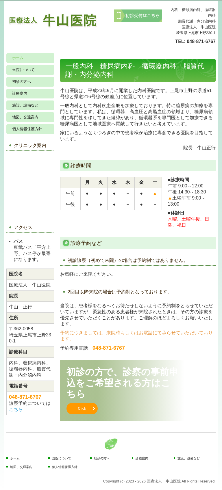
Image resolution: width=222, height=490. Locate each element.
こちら (16, 409)
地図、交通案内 (25, 117)
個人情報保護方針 (27, 129)
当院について (23, 70)
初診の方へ (21, 81)
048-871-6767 (201, 41)
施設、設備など (25, 105)
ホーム (17, 58)
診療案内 (19, 93)
